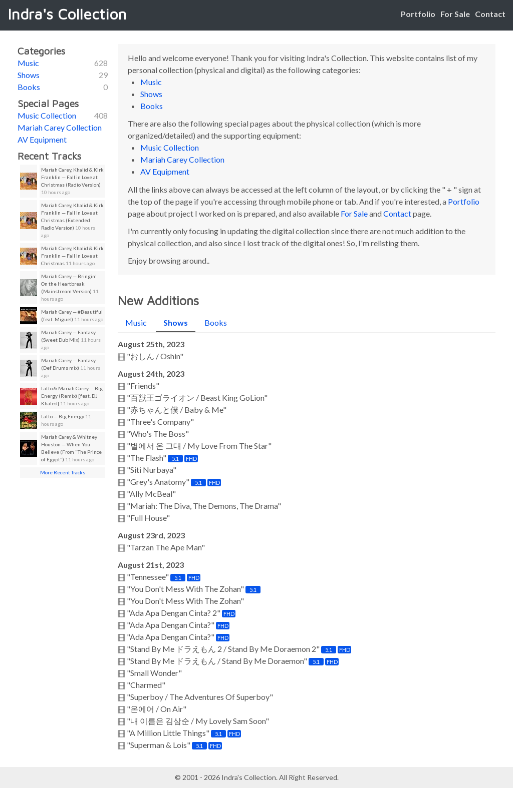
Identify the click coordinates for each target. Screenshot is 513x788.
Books (29, 87)
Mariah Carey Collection (60, 127)
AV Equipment (42, 139)
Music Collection (47, 115)
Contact (490, 14)
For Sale (455, 14)
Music (28, 63)
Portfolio (418, 14)
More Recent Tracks (62, 472)
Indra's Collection (67, 14)
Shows (29, 75)
